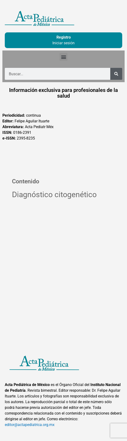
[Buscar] (116, 74)
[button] (63, 57)
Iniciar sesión (63, 43)
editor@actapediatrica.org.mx (30, 424)
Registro (63, 37)
